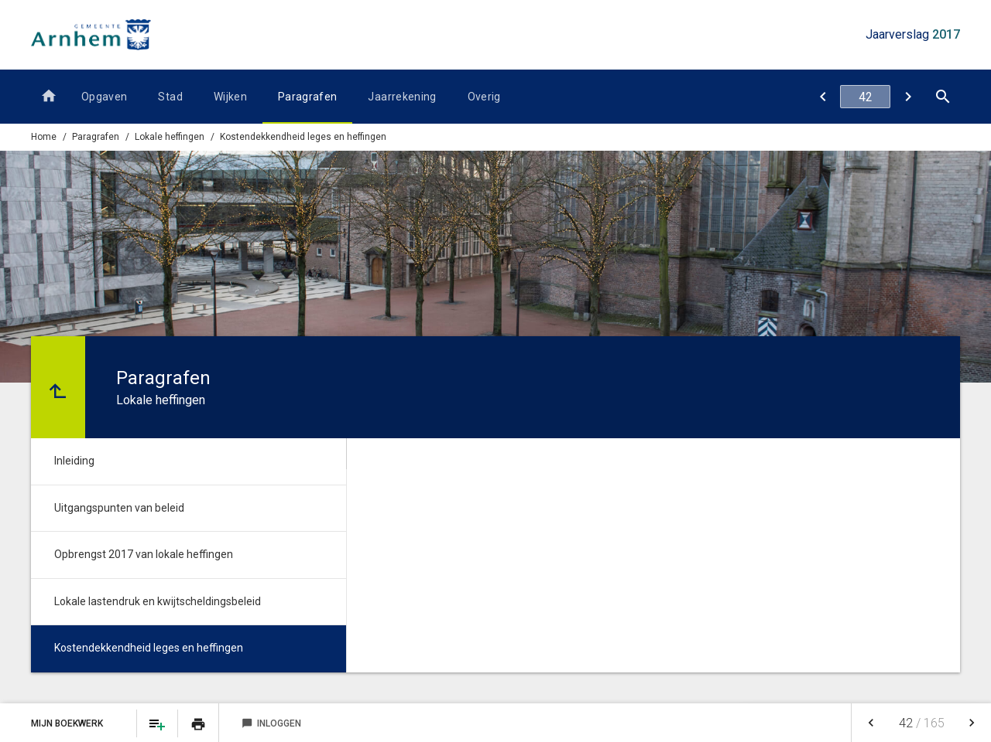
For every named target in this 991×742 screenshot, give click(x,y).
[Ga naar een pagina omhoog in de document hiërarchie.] (58, 387)
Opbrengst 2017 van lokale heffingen (143, 554)
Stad (170, 96)
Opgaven (104, 96)
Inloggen (271, 723)
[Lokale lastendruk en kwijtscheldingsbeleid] (822, 96)
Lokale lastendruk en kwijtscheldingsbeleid (157, 601)
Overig (484, 96)
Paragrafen (308, 96)
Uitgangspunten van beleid (119, 508)
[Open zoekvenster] (942, 96)
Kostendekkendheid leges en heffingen (303, 136)
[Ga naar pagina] (865, 96)
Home (44, 136)
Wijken (230, 96)
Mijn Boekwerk (68, 723)
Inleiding (74, 460)
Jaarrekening (402, 96)
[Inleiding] (907, 96)
